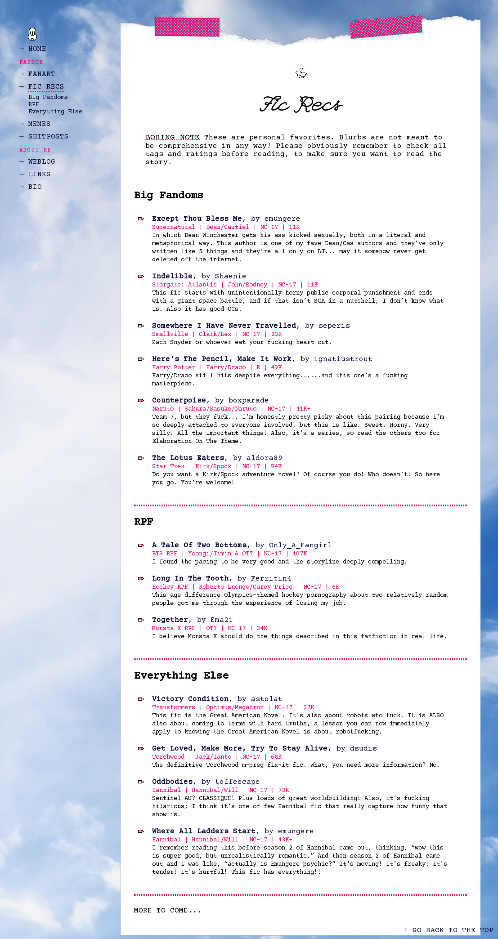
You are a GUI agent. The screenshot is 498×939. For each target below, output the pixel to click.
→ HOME (32, 49)
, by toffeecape (206, 782)
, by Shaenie (199, 277)
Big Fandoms (48, 97)
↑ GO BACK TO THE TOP (449, 930)
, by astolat (217, 699)
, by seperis (251, 326)
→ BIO (30, 187)
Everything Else (55, 112)
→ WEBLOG (37, 162)
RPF (33, 104)
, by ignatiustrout (262, 359)
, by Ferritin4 (222, 579)
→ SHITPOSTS (44, 137)
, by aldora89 (217, 458)
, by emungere (226, 219)
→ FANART (37, 74)
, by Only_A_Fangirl (242, 545)
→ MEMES (35, 124)
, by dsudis (264, 749)
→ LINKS (35, 174)
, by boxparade (210, 401)
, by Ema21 (192, 620)
